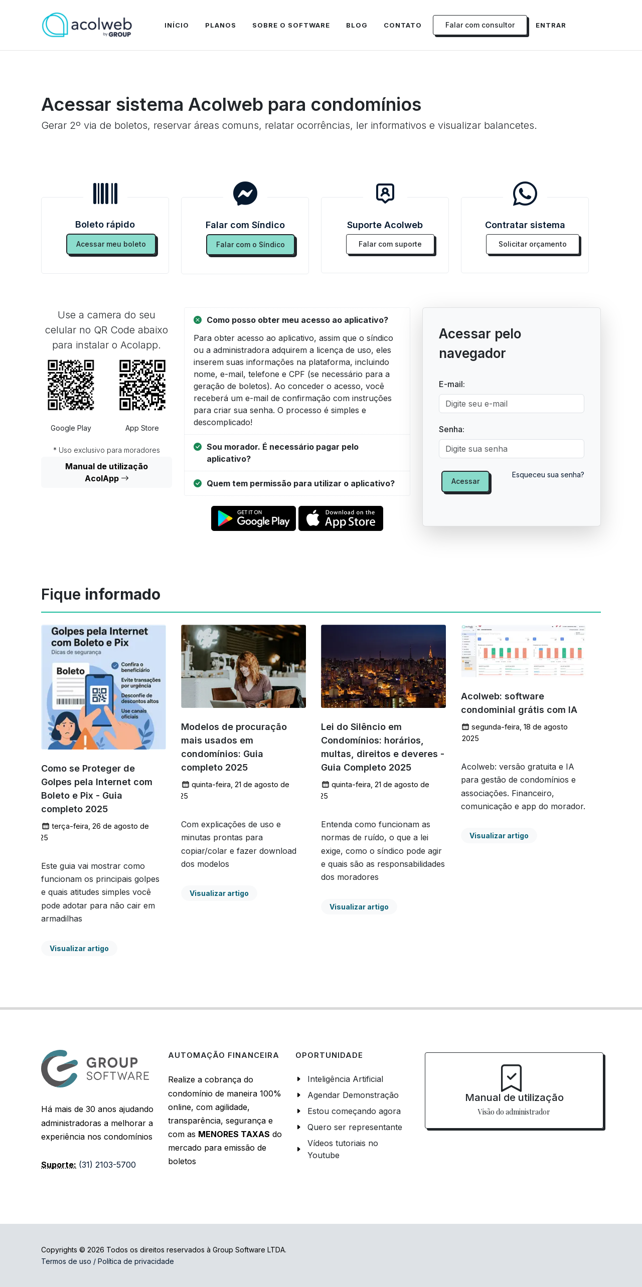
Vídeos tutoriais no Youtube (342, 1149)
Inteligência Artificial (345, 1079)
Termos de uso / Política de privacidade (107, 1261)
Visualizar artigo (79, 948)
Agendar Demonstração (353, 1095)
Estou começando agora (354, 1111)
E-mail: (452, 384)
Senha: (451, 429)
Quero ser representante (354, 1127)
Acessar (465, 481)
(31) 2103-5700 (107, 1165)
